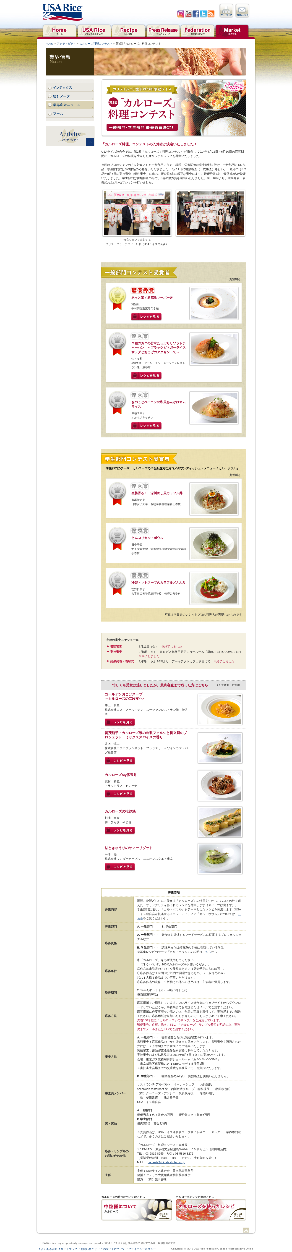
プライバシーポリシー (142, 1249)
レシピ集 (128, 30)
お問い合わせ (242, 10)
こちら (206, 952)
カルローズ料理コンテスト (96, 43)
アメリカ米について (94, 30)
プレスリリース (163, 30)
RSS (210, 14)
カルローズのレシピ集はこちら (211, 1210)
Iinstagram (180, 14)
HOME (50, 43)
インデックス (70, 87)
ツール (70, 113)
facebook (195, 14)
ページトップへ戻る (246, 1230)
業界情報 (232, 30)
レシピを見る (146, 317)
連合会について (197, 30)
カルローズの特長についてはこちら (136, 1210)
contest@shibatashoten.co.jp (166, 1162)
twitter (203, 14)
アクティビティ (66, 43)
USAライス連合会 (63, 12)
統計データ (70, 96)
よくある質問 (49, 1249)
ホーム (59, 30)
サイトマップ (226, 10)
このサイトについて (112, 1249)
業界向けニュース (70, 105)
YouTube (188, 14)
